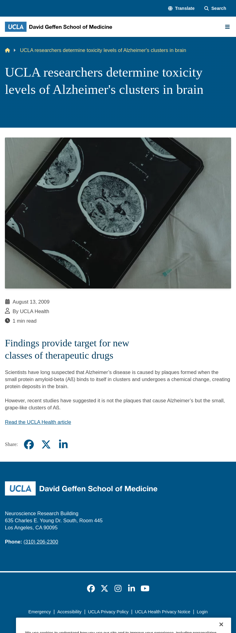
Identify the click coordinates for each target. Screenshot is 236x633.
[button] (181, 8)
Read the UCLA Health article (38, 422)
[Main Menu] (227, 26)
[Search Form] (215, 8)
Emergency (39, 611)
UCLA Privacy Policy (108, 611)
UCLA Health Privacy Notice (162, 611)
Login (202, 611)
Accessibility (69, 611)
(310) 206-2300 (40, 541)
